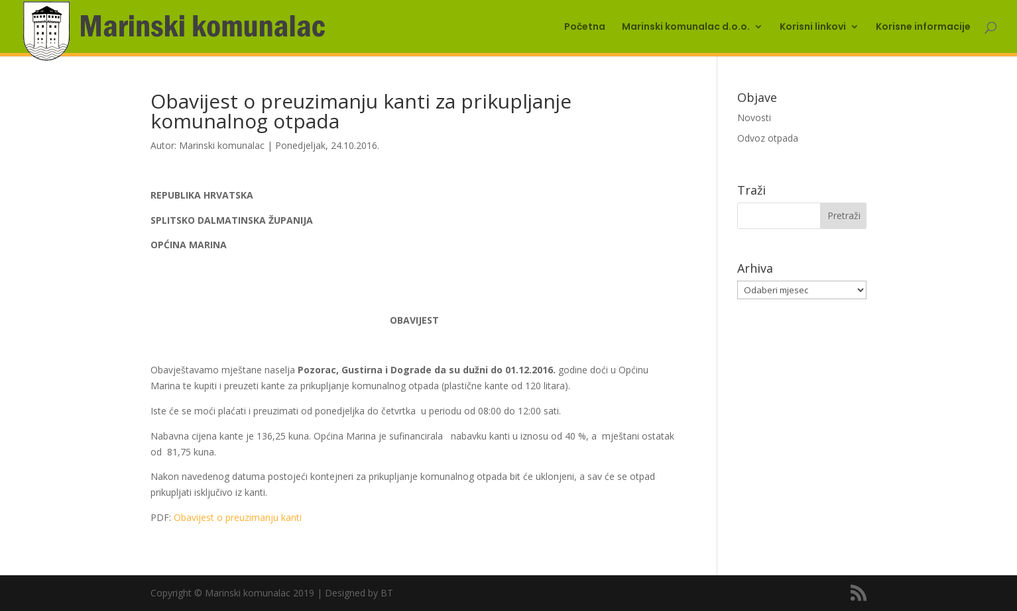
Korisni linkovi (813, 27)
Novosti (754, 117)
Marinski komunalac (222, 145)
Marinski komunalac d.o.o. (686, 27)
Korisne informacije (923, 27)
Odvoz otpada (767, 138)
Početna (584, 27)
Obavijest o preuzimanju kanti (238, 517)
